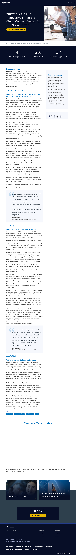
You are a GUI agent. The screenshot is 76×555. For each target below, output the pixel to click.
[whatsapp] (60, 116)
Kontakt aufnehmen (39, 515)
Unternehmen (19, 546)
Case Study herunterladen (17, 29)
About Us (57, 533)
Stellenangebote (38, 546)
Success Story (10, 413)
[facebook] (52, 116)
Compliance (48, 546)
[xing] (19, 530)
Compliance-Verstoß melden (14, 549)
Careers (57, 536)
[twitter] (58, 116)
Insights (57, 530)
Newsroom (28, 546)
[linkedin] (55, 116)
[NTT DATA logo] (5, 3)
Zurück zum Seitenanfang (63, 553)
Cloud (37, 413)
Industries (42, 530)
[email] (49, 116)
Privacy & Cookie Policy (31, 549)
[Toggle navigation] (74, 3)
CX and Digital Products (20, 413)
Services (41, 533)
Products (41, 536)
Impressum (9, 546)
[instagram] (7, 530)
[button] (69, 3)
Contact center (30, 413)
